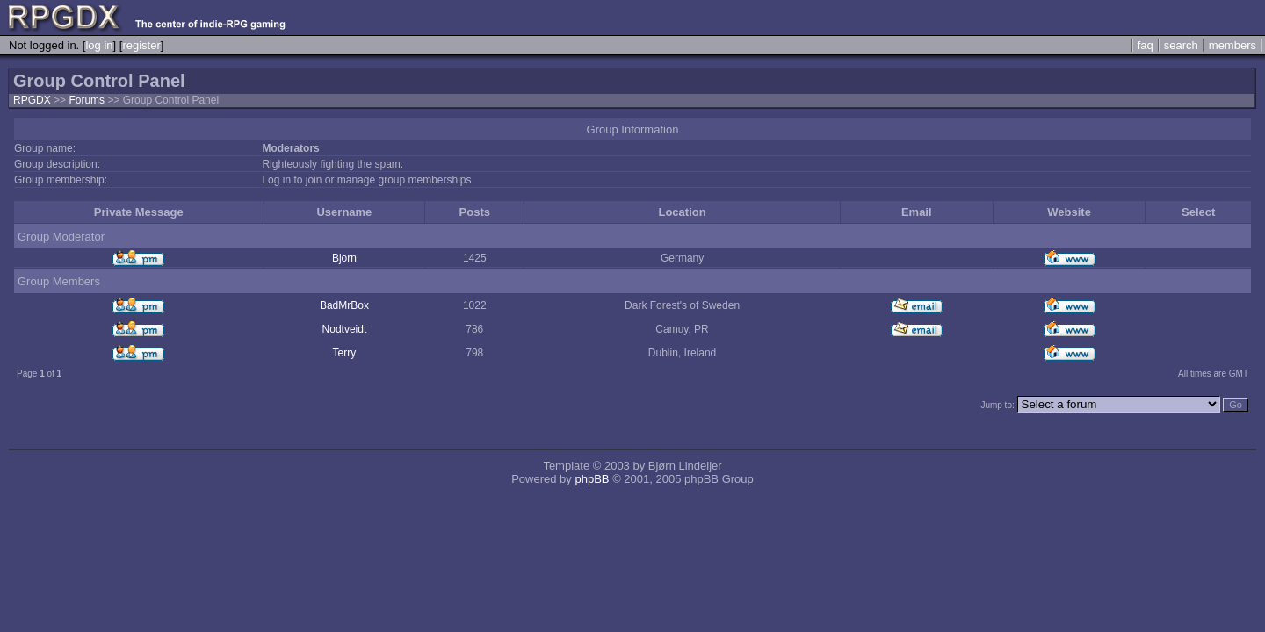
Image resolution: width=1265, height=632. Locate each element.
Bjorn (344, 258)
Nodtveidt (344, 329)
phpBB (592, 478)
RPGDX (32, 100)
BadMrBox (344, 305)
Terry (345, 353)
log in (98, 45)
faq (1145, 45)
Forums (87, 100)
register (141, 45)
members (1232, 45)
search (1181, 45)
